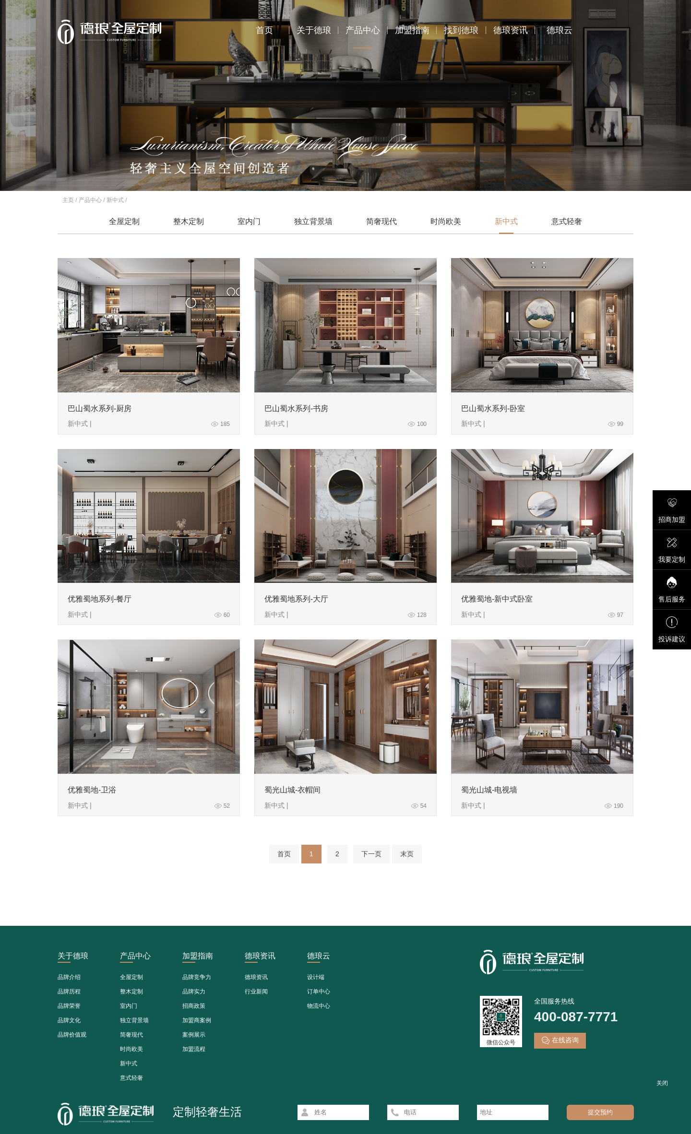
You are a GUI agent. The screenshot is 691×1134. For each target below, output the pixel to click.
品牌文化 (69, 1020)
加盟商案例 (196, 1020)
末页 (407, 854)
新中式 (115, 200)
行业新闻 (256, 991)
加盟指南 (412, 30)
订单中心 (318, 991)
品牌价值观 (72, 1034)
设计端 (315, 977)
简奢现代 (381, 221)
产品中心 (363, 30)
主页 (68, 200)
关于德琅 (314, 30)
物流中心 (318, 1006)
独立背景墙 (313, 221)
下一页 (371, 854)
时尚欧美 (445, 221)
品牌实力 (193, 991)
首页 (264, 30)
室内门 (249, 221)
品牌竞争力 (196, 977)
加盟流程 (193, 1049)
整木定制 (188, 221)
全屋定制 (124, 221)
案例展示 (193, 1034)
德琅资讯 (510, 30)
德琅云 (559, 30)
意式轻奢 (566, 221)
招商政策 (193, 1006)
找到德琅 (461, 30)
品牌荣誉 (69, 1006)
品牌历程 (69, 991)
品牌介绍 (69, 977)
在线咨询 (560, 1040)
